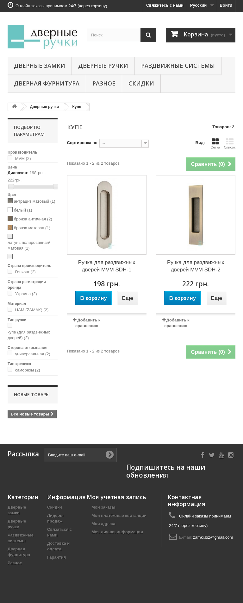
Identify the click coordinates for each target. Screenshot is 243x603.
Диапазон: (18, 172)
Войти (226, 5)
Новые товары (32, 394)
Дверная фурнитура (46, 83)
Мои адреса (103, 523)
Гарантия (56, 557)
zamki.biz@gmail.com (213, 537)
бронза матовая (32, 227)
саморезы (27, 370)
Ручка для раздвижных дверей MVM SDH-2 (195, 266)
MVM (23, 158)
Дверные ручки (103, 65)
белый (23, 210)
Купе (76, 107)
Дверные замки (39, 65)
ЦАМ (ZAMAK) (32, 310)
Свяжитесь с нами (165, 5)
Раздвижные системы (178, 65)
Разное (103, 83)
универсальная (32, 354)
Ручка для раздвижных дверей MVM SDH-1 (106, 266)
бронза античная (33, 219)
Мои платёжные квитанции (118, 515)
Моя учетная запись (116, 497)
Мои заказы (103, 507)
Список (229, 143)
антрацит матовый (34, 201)
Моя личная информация (117, 532)
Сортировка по (82, 142)
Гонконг (25, 272)
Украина (26, 293)
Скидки (141, 83)
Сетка (215, 143)
